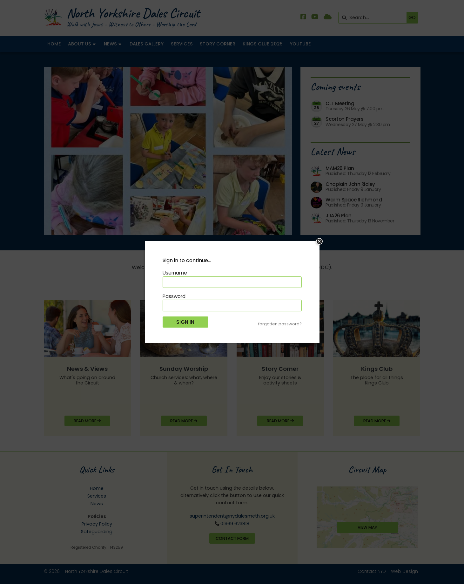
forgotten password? (280, 324)
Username (175, 272)
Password (174, 296)
